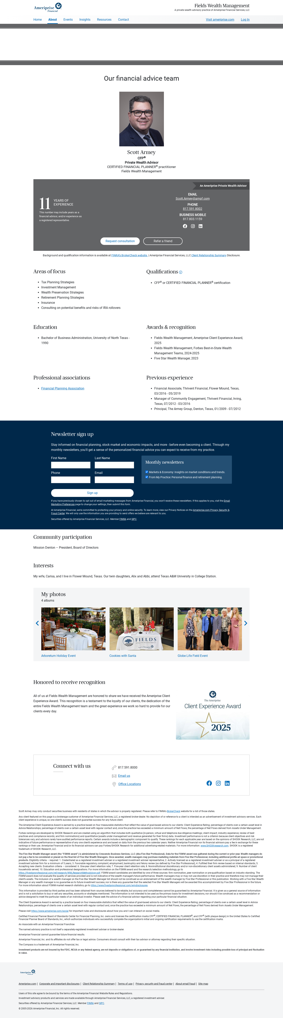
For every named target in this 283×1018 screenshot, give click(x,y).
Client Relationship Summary (208, 255)
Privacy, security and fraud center (154, 983)
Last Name (102, 458)
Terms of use (125, 983)
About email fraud (185, 983)
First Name (58, 458)
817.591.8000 (127, 767)
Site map (203, 983)
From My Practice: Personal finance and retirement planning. (185, 477)
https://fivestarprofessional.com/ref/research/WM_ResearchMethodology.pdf (59, 872)
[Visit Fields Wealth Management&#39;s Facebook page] (209, 783)
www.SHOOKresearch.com (215, 845)
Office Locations (129, 784)
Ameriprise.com (27, 983)
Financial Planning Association (62, 388)
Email (99, 473)
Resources (104, 19)
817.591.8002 (192, 209)
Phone (55, 473)
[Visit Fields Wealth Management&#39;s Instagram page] (218, 783)
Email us (124, 776)
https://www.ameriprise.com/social (50, 911)
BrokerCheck (173, 811)
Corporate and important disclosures (59, 983)
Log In (245, 19)
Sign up (92, 493)
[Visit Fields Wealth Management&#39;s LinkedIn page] (227, 783)
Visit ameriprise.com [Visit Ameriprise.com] (220, 19)
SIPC (134, 519)
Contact (123, 19)
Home (37, 19)
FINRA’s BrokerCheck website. (129, 255)
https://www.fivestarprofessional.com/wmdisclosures (119, 885)
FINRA (122, 519)
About (52, 19)
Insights (84, 19)
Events (68, 19)
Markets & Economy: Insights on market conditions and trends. (187, 472)
